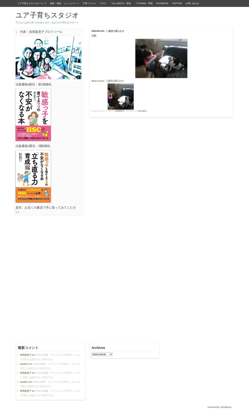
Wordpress (226, 407)
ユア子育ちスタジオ (47, 15)
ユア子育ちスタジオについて (32, 3)
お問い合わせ (192, 3)
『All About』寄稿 (120, 3)
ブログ (103, 3)
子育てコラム (89, 3)
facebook (162, 3)
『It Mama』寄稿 (143, 3)
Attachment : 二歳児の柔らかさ (107, 31)
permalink (142, 111)
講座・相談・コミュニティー (64, 3)
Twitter (177, 3)
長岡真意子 (120, 111)
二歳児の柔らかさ (115, 81)
